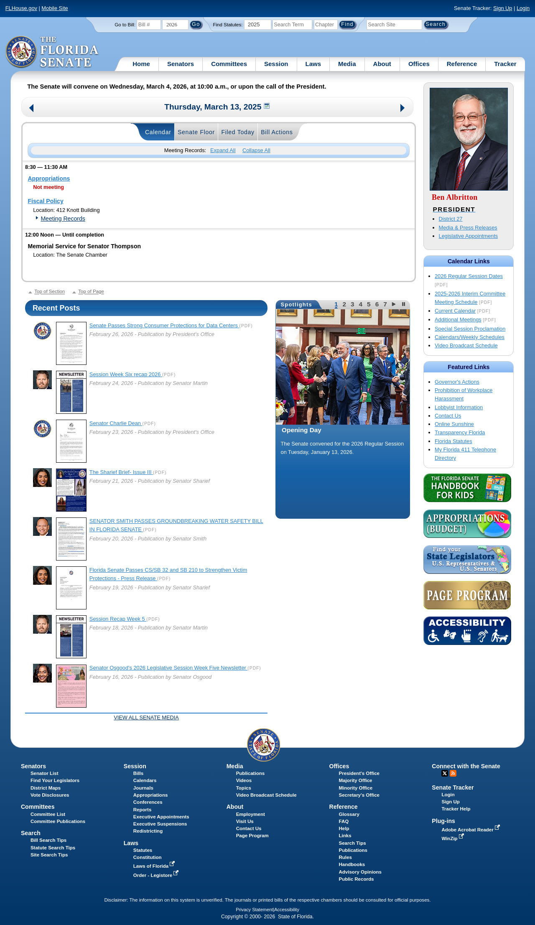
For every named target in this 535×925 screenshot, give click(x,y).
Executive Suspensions (160, 823)
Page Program (252, 835)
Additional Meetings (458, 319)
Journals (143, 787)
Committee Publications (58, 821)
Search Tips (352, 843)
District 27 (451, 219)
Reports (142, 809)
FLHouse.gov (21, 8)
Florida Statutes (453, 441)
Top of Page (91, 291)
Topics (243, 787)
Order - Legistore (157, 875)
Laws (313, 63)
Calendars (145, 780)
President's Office (359, 773)
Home (141, 63)
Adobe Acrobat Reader (471, 829)
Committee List (48, 814)
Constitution (147, 857)
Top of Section (49, 291)
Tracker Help (455, 808)
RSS (453, 773)
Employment (250, 814)
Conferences (148, 802)
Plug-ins (443, 821)
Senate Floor (196, 132)
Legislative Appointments (468, 236)
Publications (250, 773)
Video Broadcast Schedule (466, 345)
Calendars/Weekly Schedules (469, 337)
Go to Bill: (125, 24)
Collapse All (256, 150)
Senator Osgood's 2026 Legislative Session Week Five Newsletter (168, 668)
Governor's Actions (457, 382)
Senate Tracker (453, 787)
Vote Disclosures (50, 795)
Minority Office (356, 787)
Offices (419, 63)
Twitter (444, 773)
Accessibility (286, 909)
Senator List (45, 773)
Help (344, 828)
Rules (345, 857)
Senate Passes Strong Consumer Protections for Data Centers (164, 325)
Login (523, 8)
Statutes (142, 850)
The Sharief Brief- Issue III (121, 472)
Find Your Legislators (55, 780)
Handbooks (352, 864)
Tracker (505, 63)
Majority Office (355, 780)
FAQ (344, 821)
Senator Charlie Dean (116, 423)
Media (347, 63)
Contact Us (448, 416)
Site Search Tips (49, 854)
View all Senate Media (146, 717)
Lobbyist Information (459, 407)
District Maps (46, 787)
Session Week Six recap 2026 (125, 374)
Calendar (158, 132)
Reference (462, 63)
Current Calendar (455, 311)
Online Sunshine (454, 424)
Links (345, 835)
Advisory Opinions (360, 871)
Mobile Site (54, 8)
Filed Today (237, 132)
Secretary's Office (359, 795)
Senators (180, 63)
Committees (229, 63)
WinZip (453, 838)
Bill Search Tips (48, 840)
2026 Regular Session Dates (469, 276)
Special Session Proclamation (470, 329)
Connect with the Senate (466, 766)
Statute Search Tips (53, 847)
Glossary (349, 814)
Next (403, 109)
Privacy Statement (254, 909)
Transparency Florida (460, 432)
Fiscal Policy (45, 201)
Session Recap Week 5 (117, 619)
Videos (244, 780)
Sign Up (502, 8)
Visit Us (245, 821)
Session (276, 63)
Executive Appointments (161, 816)
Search (31, 833)
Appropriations (49, 178)
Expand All (222, 150)
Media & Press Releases (468, 227)
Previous (31, 109)
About (382, 63)
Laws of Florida (155, 866)
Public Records (356, 879)
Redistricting (148, 830)
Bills (138, 773)
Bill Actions (277, 132)
